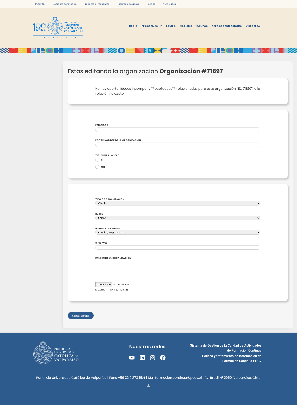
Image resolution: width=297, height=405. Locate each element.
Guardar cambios (80, 316)
